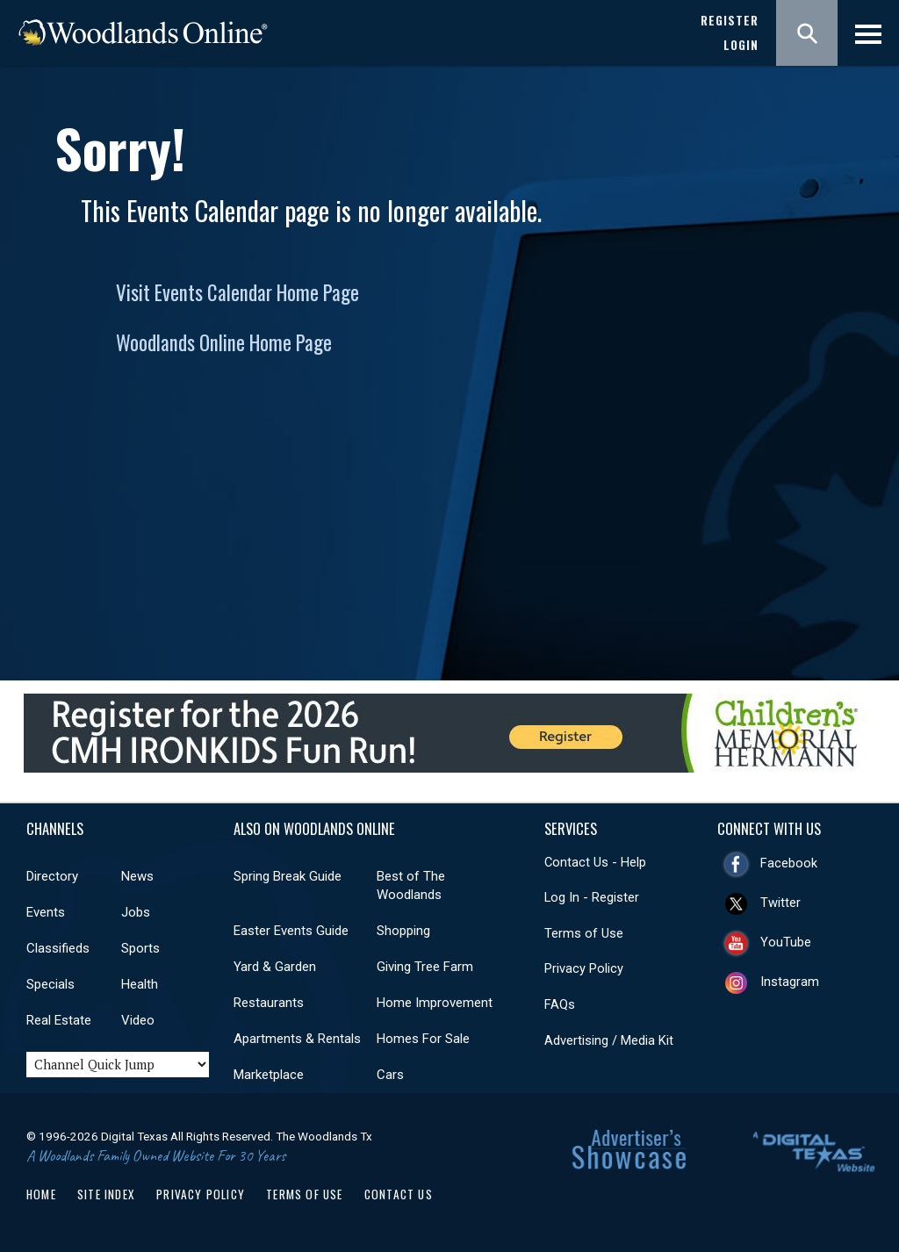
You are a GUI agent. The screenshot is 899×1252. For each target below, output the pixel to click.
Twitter (780, 902)
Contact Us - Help (595, 862)
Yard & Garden (275, 967)
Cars (390, 1075)
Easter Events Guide (291, 931)
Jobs (135, 912)
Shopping (403, 931)
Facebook (788, 863)
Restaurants (269, 1003)
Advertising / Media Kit (608, 1040)
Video (138, 1020)
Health (139, 984)
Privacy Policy (583, 968)
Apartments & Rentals (297, 1039)
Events (45, 912)
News (137, 876)
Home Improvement (435, 1003)
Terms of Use (583, 933)
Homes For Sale (423, 1039)
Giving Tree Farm (425, 967)
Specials (50, 984)
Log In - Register (591, 897)
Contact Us (398, 1194)
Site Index (106, 1194)
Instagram (789, 981)
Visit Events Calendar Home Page (237, 292)
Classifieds (58, 948)
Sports (140, 948)
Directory (52, 876)
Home (41, 1194)
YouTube (785, 942)
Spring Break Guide (288, 876)
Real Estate (58, 1020)
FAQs (559, 1004)
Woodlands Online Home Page (224, 342)
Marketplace (269, 1075)
